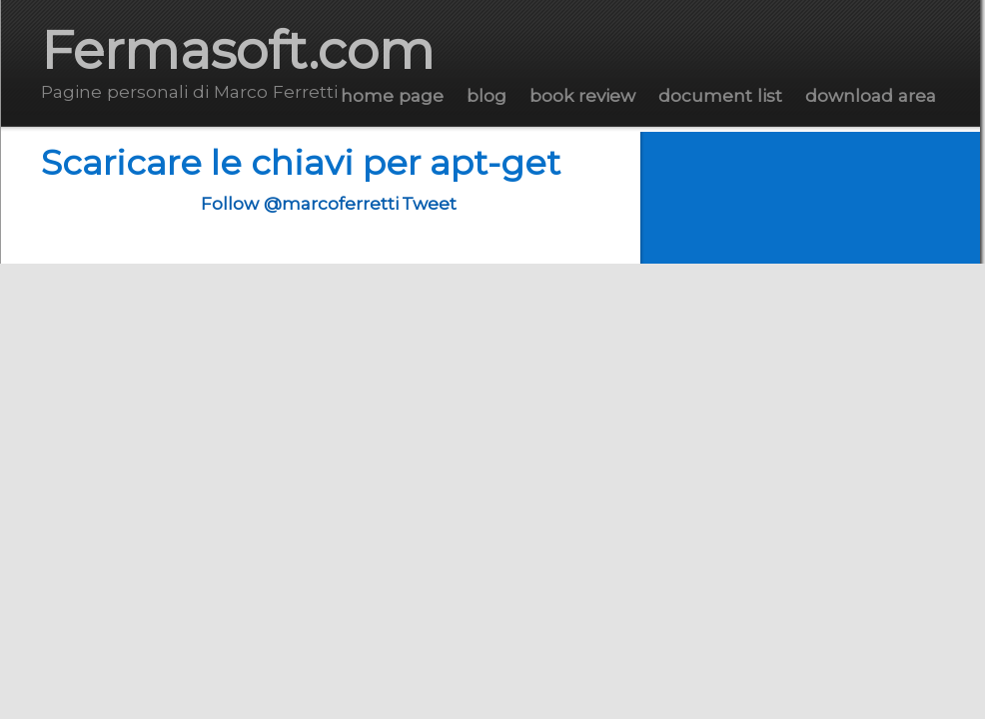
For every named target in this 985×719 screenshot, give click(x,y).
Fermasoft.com (238, 50)
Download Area (870, 95)
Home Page (392, 95)
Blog (486, 95)
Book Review (582, 95)
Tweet (429, 203)
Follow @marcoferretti (300, 203)
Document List (720, 95)
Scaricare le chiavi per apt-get (300, 163)
